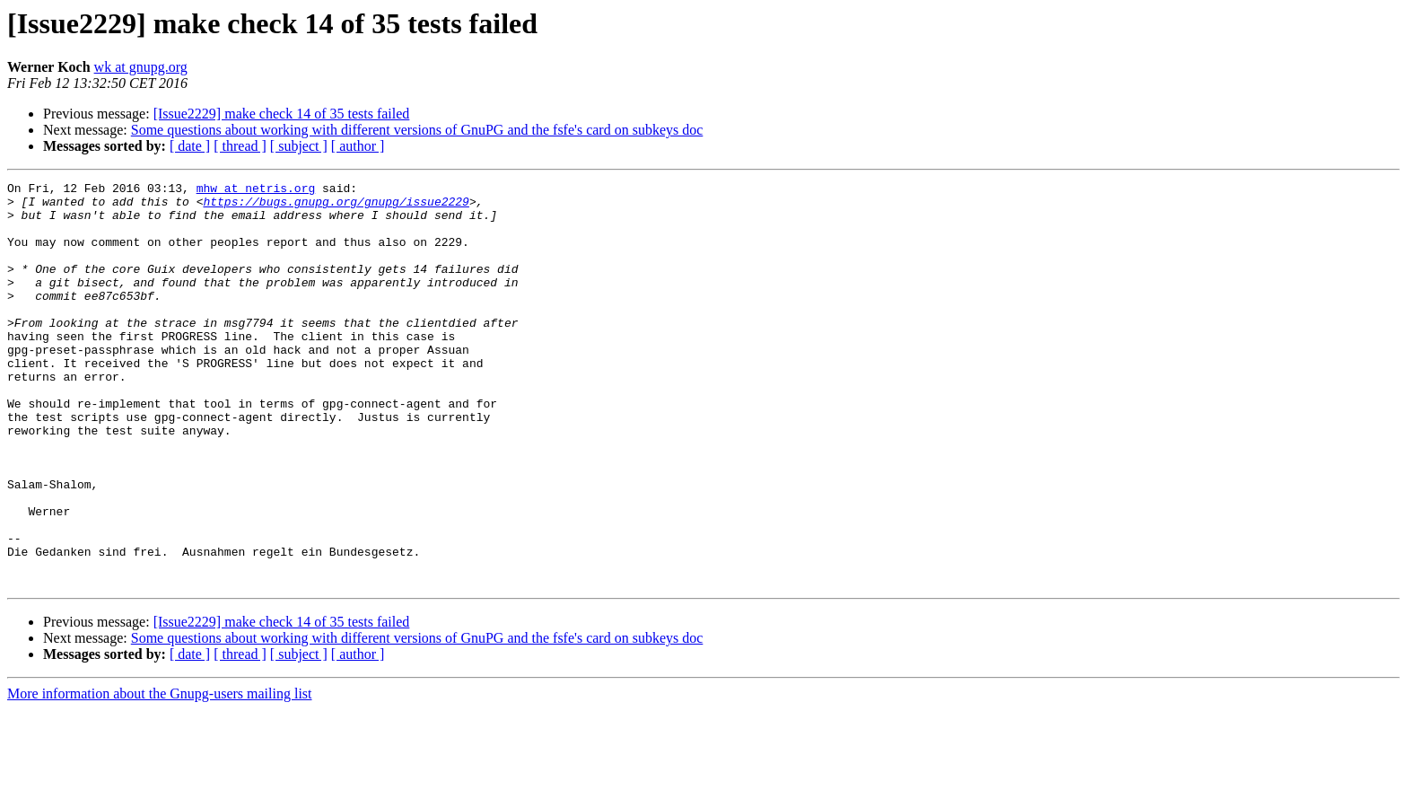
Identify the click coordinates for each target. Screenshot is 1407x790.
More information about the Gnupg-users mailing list (159, 774)
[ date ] (190, 146)
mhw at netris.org (256, 190)
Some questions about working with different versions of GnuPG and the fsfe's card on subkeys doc (417, 129)
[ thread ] (240, 146)
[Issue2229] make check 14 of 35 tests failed (281, 113)
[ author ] (358, 146)
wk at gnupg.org (141, 67)
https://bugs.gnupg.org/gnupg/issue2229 (335, 206)
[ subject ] (299, 146)
